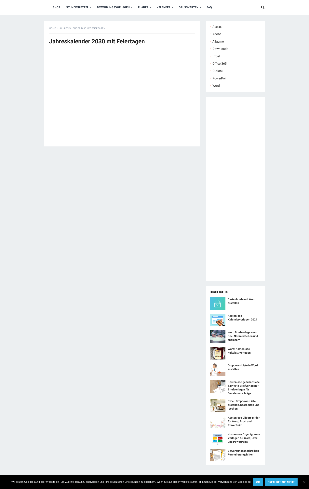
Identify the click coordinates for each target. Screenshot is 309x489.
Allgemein (219, 41)
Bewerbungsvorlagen (113, 7)
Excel (216, 56)
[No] (304, 482)
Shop (56, 7)
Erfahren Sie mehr (281, 482)
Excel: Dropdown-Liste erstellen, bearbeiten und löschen (243, 405)
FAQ (209, 7)
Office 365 (219, 63)
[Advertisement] (122, 98)
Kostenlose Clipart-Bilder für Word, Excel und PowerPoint (244, 421)
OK (258, 482)
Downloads (220, 49)
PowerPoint (220, 78)
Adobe (216, 34)
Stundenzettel (77, 7)
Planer (143, 7)
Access (217, 27)
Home (52, 28)
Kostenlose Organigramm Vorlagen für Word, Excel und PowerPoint (244, 438)
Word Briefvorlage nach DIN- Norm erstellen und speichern (243, 336)
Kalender (163, 7)
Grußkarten (188, 7)
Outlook (217, 71)
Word (216, 86)
